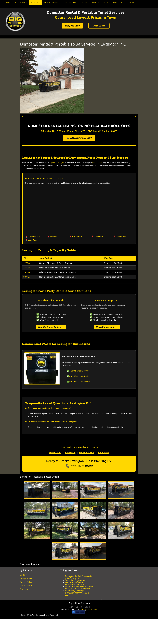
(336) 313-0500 (72, 26)
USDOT (23, 575)
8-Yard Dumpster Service (79, 382)
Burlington (103, 452)
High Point (70, 452)
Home (7, 3)
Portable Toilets (70, 2)
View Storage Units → (107, 327)
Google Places (26, 578)
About (115, 2)
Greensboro (55, 452)
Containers (84, 2)
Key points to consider (75, 580)
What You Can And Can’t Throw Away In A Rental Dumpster (79, 587)
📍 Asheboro (31, 240)
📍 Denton (52, 237)
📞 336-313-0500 (79, 465)
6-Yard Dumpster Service (79, 376)
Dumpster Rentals (20, 2)
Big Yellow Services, (35, 615)
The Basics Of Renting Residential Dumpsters (75, 583)
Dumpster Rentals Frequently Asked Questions (78, 577)
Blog (122, 2)
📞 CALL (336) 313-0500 (79, 138)
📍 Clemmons (119, 237)
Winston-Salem (86, 452)
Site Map (24, 589)
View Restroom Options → (51, 327)
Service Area (35, 2)
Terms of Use (26, 585)
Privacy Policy (26, 582)
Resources (95, 2)
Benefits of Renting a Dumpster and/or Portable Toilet (77, 592)
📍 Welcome (97, 237)
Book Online (99, 26)
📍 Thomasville (32, 237)
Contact (106, 2)
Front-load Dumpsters (52, 2)
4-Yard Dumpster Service (79, 371)
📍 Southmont (75, 237)
